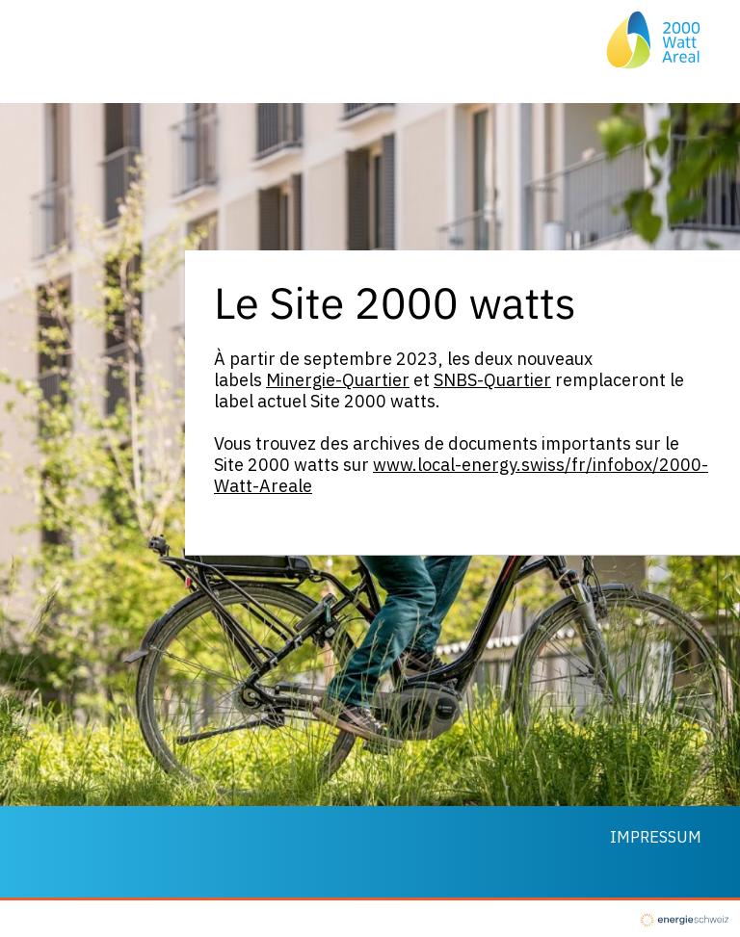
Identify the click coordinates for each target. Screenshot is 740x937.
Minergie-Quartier (338, 380)
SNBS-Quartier (492, 380)
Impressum (655, 836)
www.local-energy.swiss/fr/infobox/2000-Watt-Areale (461, 475)
